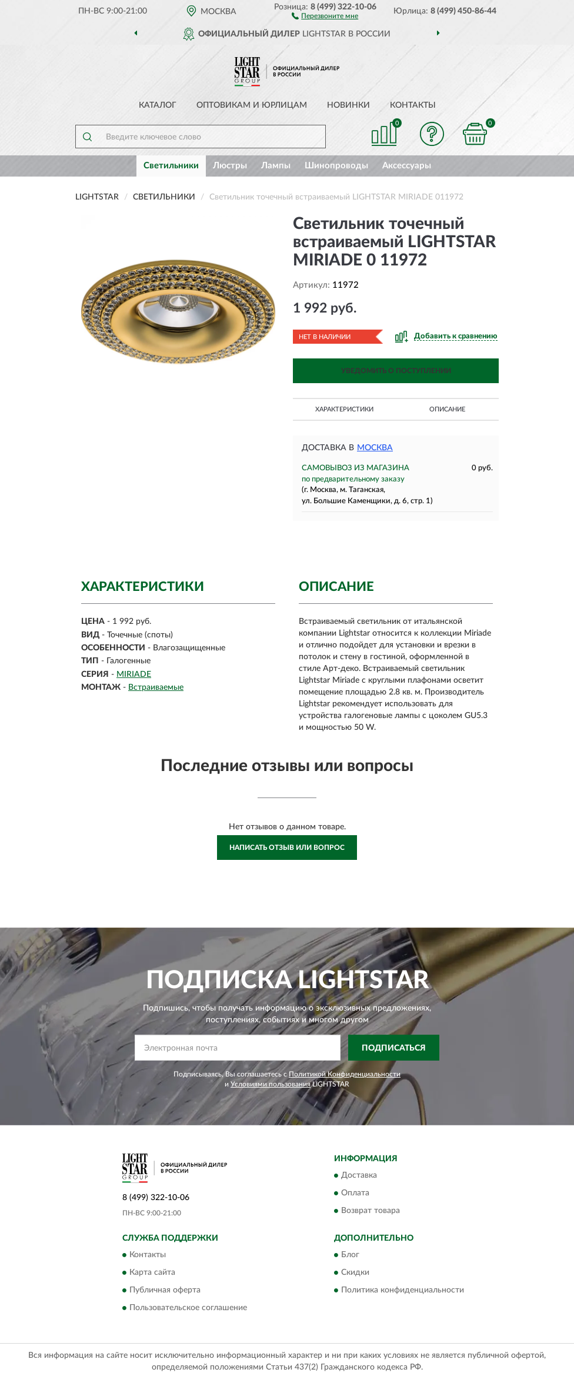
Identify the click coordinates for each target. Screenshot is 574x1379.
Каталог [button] (157, 105)
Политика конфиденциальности (402, 1291)
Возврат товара (370, 1211)
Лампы (276, 165)
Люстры (230, 165)
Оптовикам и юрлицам (251, 105)
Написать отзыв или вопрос (287, 847)
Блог (350, 1255)
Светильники (171, 165)
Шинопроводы (336, 165)
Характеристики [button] (344, 409)
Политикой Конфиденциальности (345, 1074)
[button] (325, 15)
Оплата (355, 1193)
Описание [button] (447, 409)
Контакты (413, 105)
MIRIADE (133, 674)
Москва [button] (375, 448)
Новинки (348, 105)
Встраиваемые (155, 687)
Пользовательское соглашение (188, 1308)
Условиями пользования (271, 1084)
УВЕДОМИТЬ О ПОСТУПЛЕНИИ (396, 370)
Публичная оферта (165, 1291)
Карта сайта (152, 1273)
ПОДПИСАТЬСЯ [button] (394, 1048)
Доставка (359, 1175)
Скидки (355, 1273)
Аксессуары (406, 165)
